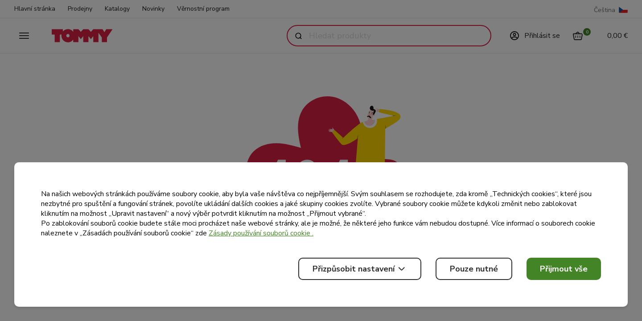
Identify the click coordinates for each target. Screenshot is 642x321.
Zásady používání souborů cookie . (261, 233)
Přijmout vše (564, 268)
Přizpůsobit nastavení (360, 268)
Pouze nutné (474, 268)
